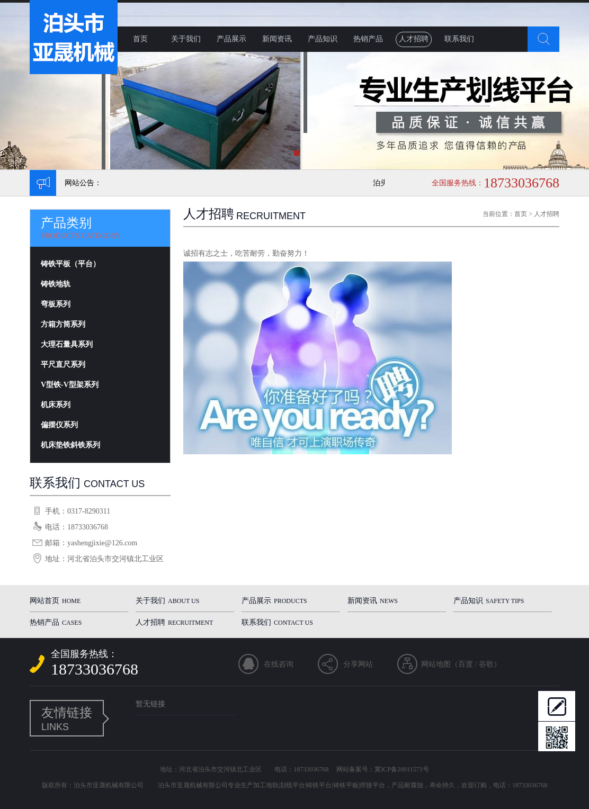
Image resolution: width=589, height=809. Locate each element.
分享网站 (358, 664)
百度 (465, 664)
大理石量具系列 (67, 344)
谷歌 (486, 664)
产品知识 (322, 39)
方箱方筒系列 (63, 324)
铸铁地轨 (55, 284)
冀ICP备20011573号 (401, 769)
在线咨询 (278, 664)
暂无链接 (150, 704)
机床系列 (55, 405)
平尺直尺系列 (63, 364)
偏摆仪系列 (59, 425)
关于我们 (186, 39)
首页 (140, 39)
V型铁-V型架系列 (70, 385)
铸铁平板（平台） (70, 264)
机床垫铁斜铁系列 (70, 445)
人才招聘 (414, 39)
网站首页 (55, 601)
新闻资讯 (277, 39)
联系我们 (459, 39)
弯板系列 (55, 304)
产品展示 (231, 39)
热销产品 (368, 39)
